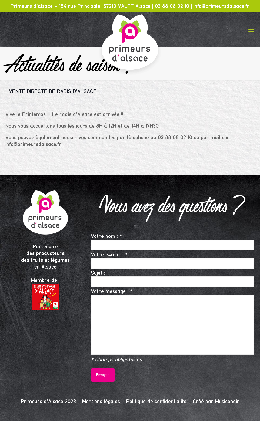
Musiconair (227, 401)
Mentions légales (101, 401)
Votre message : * (172, 321)
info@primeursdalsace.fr (221, 6)
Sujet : (172, 278)
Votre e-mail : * (172, 260)
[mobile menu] (251, 29)
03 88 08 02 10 (172, 6)
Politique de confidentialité (156, 401)
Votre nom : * (172, 241)
